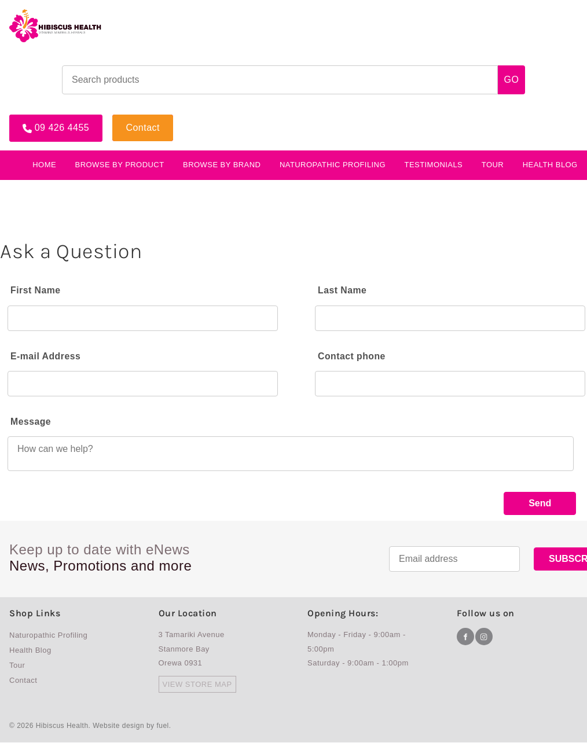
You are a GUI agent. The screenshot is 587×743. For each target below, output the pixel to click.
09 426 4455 (36, 117)
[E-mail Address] (143, 383)
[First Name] (143, 317)
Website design (118, 727)
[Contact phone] (450, 383)
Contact (131, 117)
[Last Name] (450, 317)
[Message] (291, 453)
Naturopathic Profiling (333, 163)
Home (44, 163)
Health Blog (30, 650)
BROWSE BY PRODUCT (119, 163)
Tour (493, 163)
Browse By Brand (222, 163)
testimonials (434, 163)
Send (540, 503)
